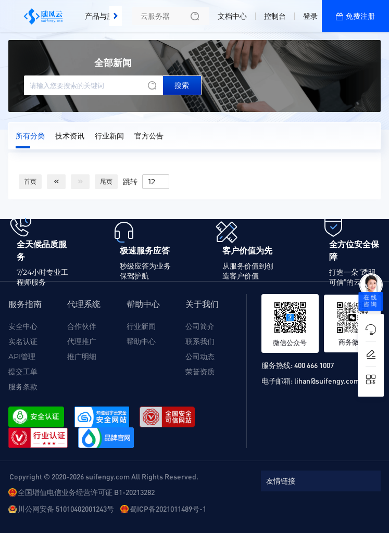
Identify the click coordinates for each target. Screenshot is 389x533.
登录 (310, 16)
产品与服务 (103, 16)
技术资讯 (69, 136)
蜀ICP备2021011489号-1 (168, 508)
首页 (30, 181)
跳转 (130, 181)
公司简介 (200, 326)
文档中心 (232, 16)
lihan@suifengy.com (327, 380)
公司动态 (200, 356)
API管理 (21, 356)
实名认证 (22, 341)
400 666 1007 (314, 365)
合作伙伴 (81, 326)
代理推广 (81, 341)
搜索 (181, 85)
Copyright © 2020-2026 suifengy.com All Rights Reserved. (103, 476)
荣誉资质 (200, 371)
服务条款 (22, 386)
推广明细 (81, 356)
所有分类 (30, 136)
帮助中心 (141, 341)
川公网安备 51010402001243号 (66, 508)
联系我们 (200, 341)
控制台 (275, 16)
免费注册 (360, 16)
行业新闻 (109, 136)
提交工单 (22, 371)
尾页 (106, 181)
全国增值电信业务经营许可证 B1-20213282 (86, 492)
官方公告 (149, 136)
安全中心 (22, 326)
